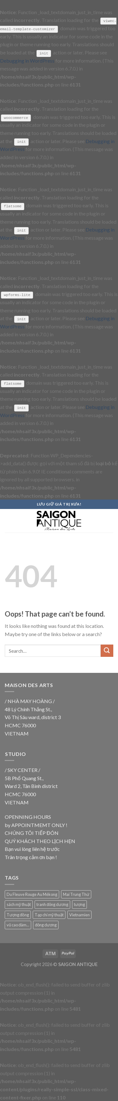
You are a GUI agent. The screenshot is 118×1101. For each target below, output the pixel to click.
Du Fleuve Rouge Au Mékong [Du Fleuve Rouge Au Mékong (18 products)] (32, 893)
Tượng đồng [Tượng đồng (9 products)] (18, 914)
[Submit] (107, 650)
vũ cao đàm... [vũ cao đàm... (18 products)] (18, 924)
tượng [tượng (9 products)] (79, 904)
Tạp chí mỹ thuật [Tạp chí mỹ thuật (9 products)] (49, 914)
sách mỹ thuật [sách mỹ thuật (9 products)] (19, 904)
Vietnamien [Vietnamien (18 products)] (79, 914)
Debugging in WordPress (27, 60)
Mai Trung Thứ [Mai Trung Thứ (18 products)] (76, 893)
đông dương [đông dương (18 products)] (46, 924)
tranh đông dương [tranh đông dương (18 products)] (52, 904)
